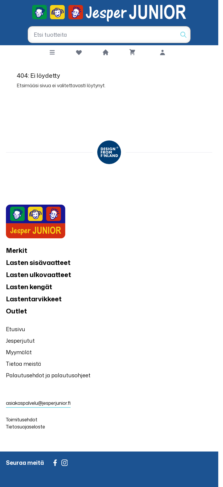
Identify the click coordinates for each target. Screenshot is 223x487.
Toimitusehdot (21, 419)
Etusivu (15, 329)
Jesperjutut (20, 340)
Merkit (16, 250)
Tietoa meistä (23, 364)
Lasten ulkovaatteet (38, 274)
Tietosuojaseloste (25, 426)
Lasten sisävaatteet (38, 262)
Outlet (16, 311)
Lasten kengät (29, 286)
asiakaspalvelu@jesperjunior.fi (38, 403)
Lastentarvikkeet (34, 298)
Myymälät (19, 352)
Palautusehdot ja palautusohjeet (48, 375)
